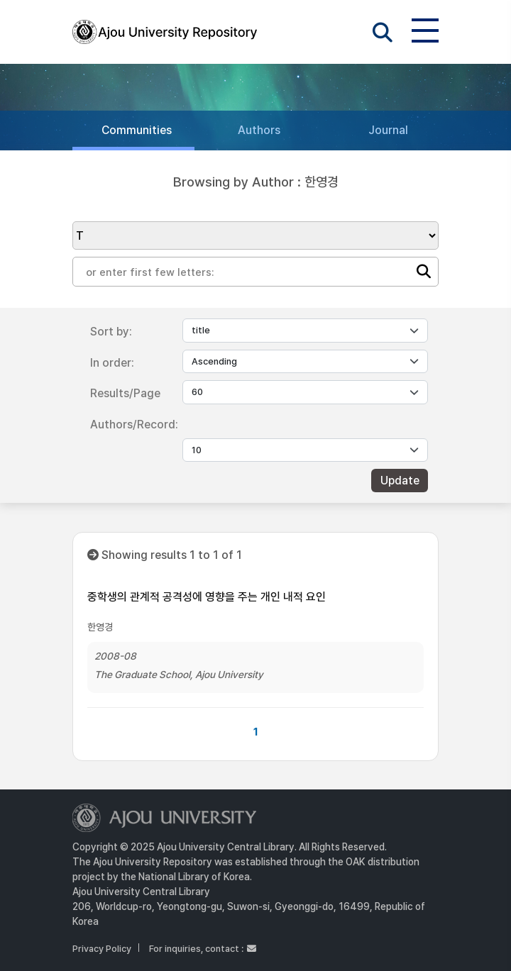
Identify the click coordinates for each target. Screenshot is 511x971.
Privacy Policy (101, 948)
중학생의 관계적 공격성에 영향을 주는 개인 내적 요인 (206, 597)
